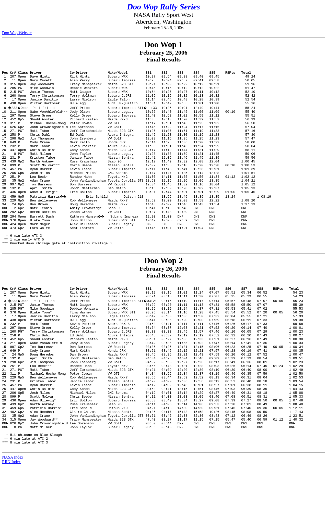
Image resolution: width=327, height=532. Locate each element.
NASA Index (12, 523)
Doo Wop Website (17, 33)
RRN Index (11, 527)
